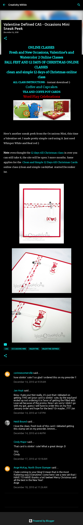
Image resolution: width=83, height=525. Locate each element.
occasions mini (19, 349)
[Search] (79, 4)
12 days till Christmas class (47, 152)
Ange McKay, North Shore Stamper (32, 467)
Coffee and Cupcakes (41, 87)
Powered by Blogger (41, 520)
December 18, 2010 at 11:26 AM (30, 487)
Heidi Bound (20, 421)
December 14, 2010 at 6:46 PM (30, 433)
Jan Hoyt (18, 390)
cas (6, 349)
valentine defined (50, 349)
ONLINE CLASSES (41, 48)
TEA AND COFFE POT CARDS (41, 92)
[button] (5, 38)
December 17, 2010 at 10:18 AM (30, 459)
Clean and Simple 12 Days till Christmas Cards (50, 162)
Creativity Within (17, 4)
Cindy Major (20, 442)
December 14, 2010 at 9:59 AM (30, 382)
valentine (34, 349)
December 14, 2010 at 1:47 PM (30, 413)
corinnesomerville (23, 373)
